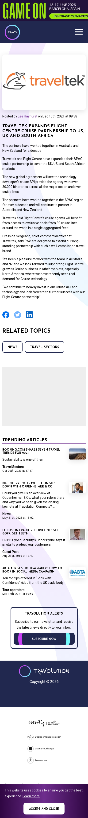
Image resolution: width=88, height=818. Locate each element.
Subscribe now (44, 639)
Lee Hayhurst (27, 116)
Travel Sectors (44, 347)
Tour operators (13, 589)
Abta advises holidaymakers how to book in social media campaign (32, 570)
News (12, 347)
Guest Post (10, 551)
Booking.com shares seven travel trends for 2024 (31, 451)
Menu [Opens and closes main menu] (79, 32)
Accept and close (44, 809)
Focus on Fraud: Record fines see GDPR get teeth (30, 532)
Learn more (31, 796)
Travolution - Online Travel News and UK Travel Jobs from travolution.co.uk (44, 671)
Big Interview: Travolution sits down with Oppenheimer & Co (28, 485)
